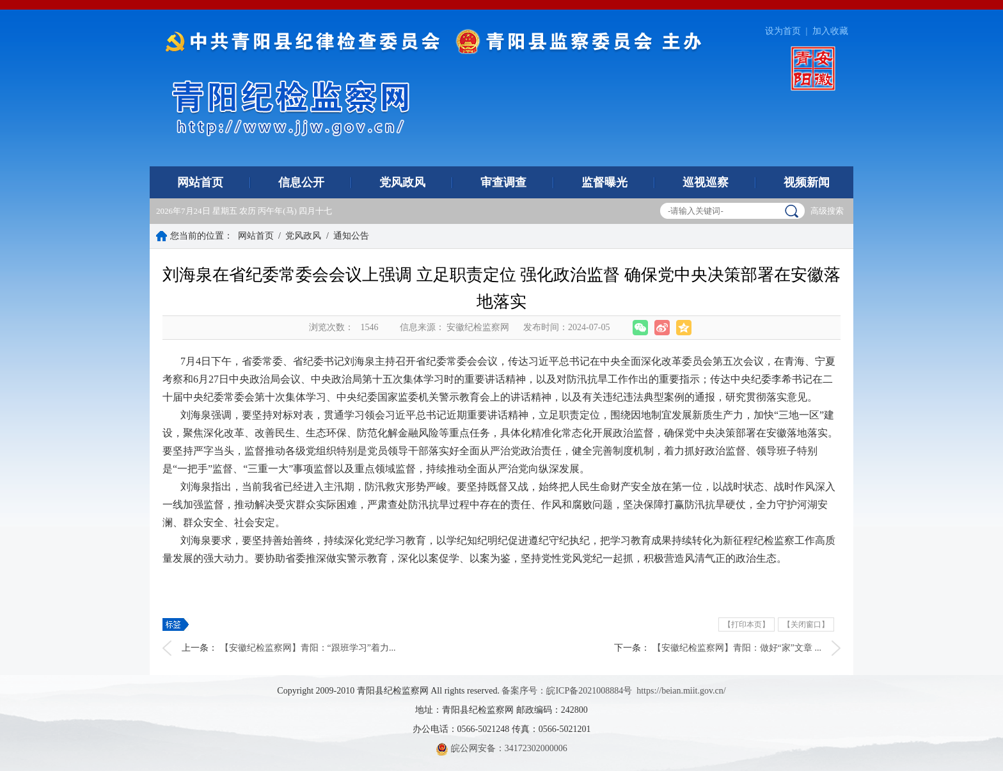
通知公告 (351, 236)
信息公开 (301, 182)
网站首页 (200, 182)
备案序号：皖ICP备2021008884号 (567, 690)
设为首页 (783, 31)
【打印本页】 (746, 624)
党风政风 (402, 182)
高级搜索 (827, 211)
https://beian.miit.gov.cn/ (680, 690)
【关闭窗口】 (806, 624)
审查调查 (503, 182)
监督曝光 (604, 182)
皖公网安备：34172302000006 (501, 748)
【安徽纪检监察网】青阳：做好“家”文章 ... (736, 648)
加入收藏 (830, 31)
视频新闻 (807, 182)
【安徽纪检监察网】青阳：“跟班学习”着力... (308, 648)
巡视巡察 (706, 182)
